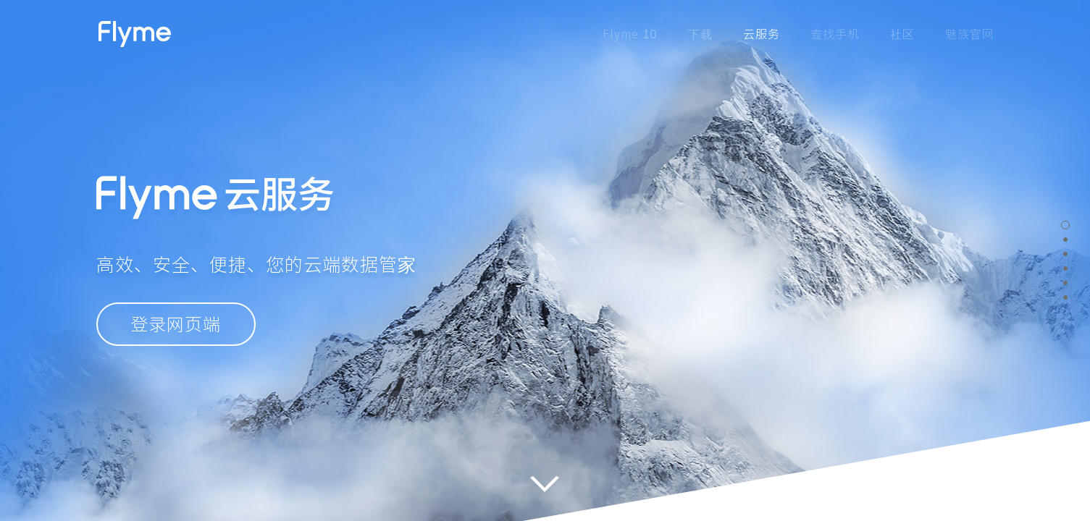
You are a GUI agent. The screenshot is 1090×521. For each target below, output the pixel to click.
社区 (902, 34)
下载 (700, 34)
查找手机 (835, 34)
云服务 (761, 34)
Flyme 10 (630, 34)
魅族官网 (969, 34)
